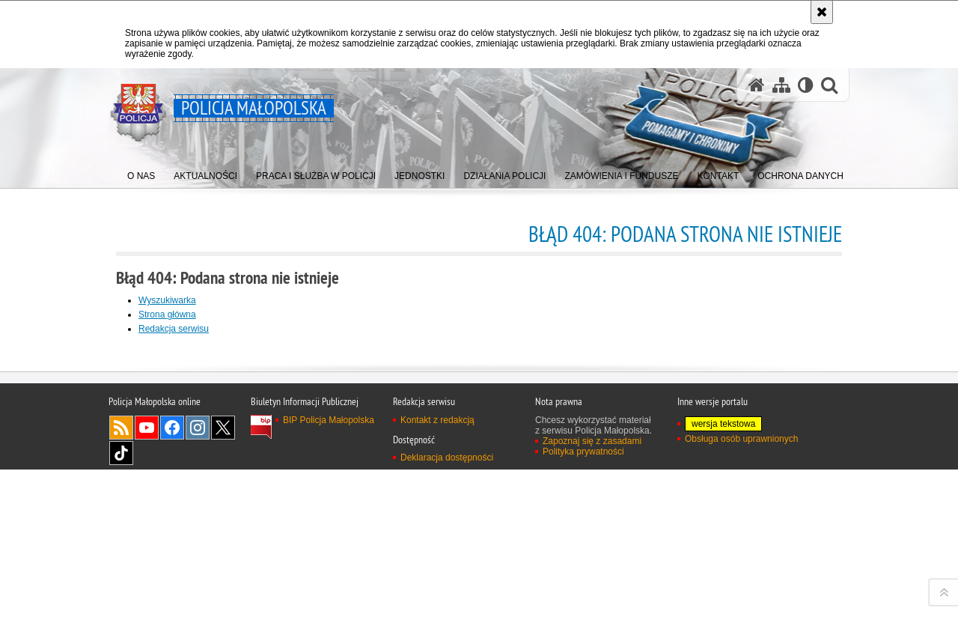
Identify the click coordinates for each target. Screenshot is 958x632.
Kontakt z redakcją (437, 616)
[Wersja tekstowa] (806, 85)
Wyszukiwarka (167, 300)
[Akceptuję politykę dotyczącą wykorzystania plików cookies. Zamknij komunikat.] (822, 12)
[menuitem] (141, 173)
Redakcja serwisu (173, 328)
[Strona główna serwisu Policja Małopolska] (756, 85)
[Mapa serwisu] (781, 85)
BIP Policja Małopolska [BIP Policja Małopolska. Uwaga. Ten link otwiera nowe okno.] (328, 616)
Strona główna (167, 314)
